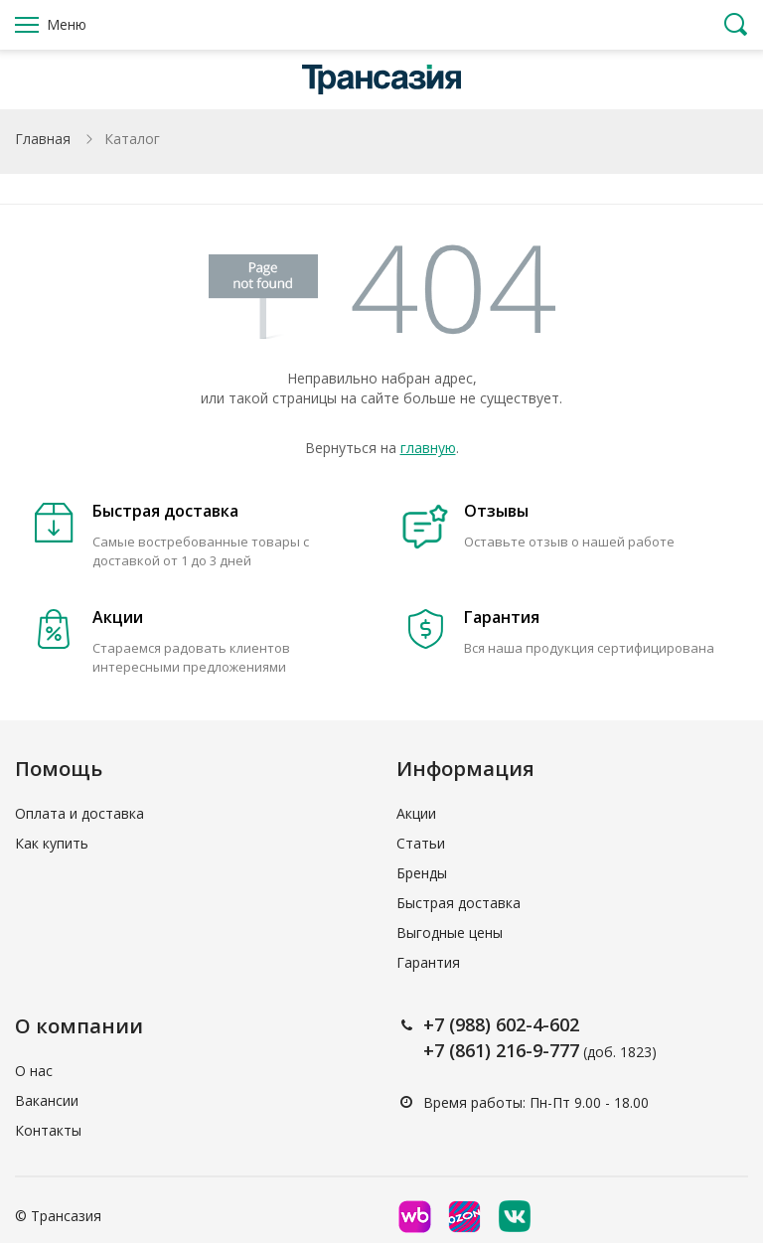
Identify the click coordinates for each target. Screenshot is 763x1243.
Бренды (421, 872)
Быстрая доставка (458, 902)
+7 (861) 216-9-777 (501, 1050)
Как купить (51, 843)
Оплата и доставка (79, 813)
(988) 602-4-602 (514, 1024)
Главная (43, 138)
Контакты (48, 1130)
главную (428, 447)
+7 (436, 1024)
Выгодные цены (449, 932)
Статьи (420, 843)
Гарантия (428, 962)
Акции (416, 813)
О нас (34, 1070)
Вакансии (46, 1100)
